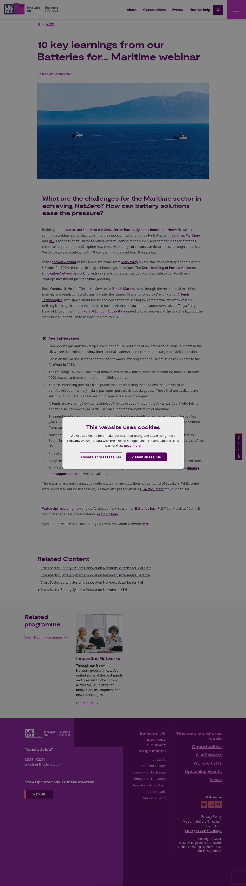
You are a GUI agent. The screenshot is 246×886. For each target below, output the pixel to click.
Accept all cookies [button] (146, 457)
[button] (101, 457)
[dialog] (123, 443)
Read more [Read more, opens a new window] (132, 445)
